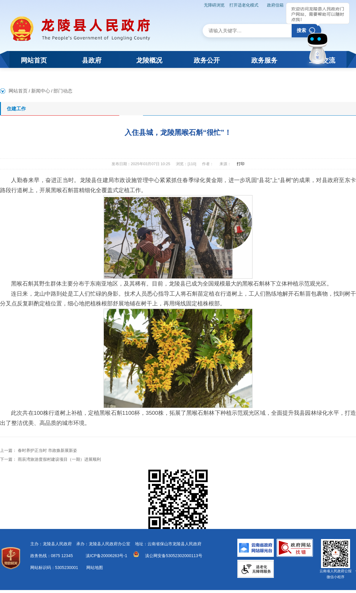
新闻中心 (40, 90)
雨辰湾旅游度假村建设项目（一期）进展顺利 (59, 459)
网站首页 (18, 90)
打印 (240, 164)
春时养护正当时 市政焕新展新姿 (47, 450)
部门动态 (62, 90)
